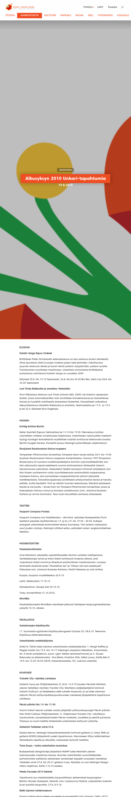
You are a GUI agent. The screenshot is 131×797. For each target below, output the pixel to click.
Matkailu (65, 15)
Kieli (90, 15)
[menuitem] (87, 7)
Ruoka (79, 15)
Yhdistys (86, 7)
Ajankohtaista (29, 15)
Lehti (100, 7)
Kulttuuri (50, 15)
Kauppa (112, 7)
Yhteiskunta (105, 15)
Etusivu (10, 15)
